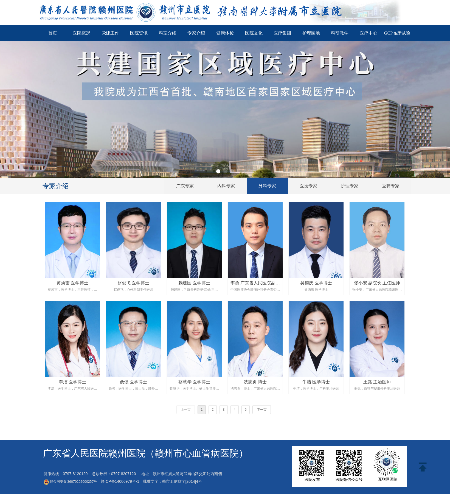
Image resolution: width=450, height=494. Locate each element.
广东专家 (185, 186)
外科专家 (267, 186)
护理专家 (349, 186)
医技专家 (308, 186)
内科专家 (226, 186)
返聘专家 (391, 186)
